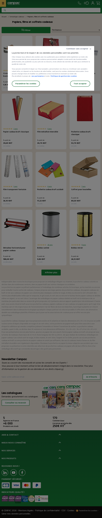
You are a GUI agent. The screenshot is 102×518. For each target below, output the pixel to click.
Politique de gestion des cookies (64, 76)
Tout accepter (80, 83)
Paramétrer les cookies (25, 83)
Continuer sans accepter (77, 48)
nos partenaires (37, 76)
